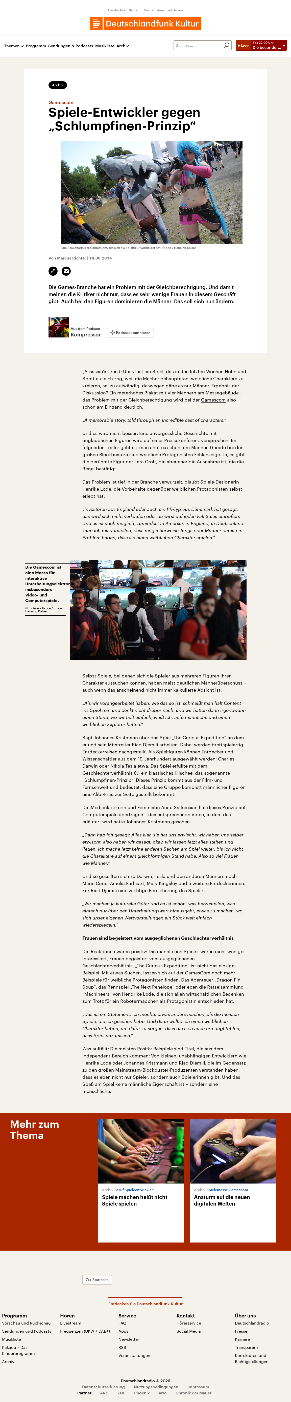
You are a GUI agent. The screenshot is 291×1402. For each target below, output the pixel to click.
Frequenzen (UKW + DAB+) (85, 1331)
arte (162, 1392)
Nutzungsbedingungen (156, 1386)
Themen (12, 46)
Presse (241, 1331)
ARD (104, 1392)
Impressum (198, 1386)
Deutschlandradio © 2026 (145, 1380)
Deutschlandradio (252, 1322)
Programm (36, 46)
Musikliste (104, 46)
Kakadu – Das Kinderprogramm (18, 1350)
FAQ (122, 1322)
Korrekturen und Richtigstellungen (252, 1358)
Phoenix (142, 1392)
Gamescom (213, 400)
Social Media (189, 1331)
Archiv (122, 46)
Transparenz (246, 1347)
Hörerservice (189, 1322)
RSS (122, 1347)
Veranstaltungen (134, 1355)
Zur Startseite (97, 1279)
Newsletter (128, 1339)
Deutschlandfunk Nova (163, 10)
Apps (123, 1331)
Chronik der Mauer (193, 1392)
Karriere (242, 1339)
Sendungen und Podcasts (26, 1331)
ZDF (121, 1392)
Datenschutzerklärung (103, 1386)
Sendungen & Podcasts (70, 46)
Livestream (70, 1322)
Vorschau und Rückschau (26, 1322)
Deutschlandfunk (123, 10)
